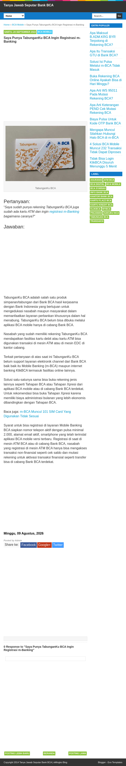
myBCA (106, 209)
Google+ (44, 545)
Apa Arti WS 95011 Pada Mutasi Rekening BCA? (103, 94)
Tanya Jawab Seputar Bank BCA (29, 5)
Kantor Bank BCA (101, 196)
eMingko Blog (60, 762)
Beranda (49, 753)
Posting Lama (77, 753)
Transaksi (96, 221)
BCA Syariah (98, 188)
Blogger (102, 762)
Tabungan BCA (99, 217)
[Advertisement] (45, 81)
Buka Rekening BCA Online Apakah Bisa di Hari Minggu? (106, 80)
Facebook (28, 545)
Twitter (58, 545)
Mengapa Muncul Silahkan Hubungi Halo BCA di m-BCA (104, 133)
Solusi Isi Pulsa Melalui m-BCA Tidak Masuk (105, 65)
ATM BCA (109, 180)
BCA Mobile (45, 32)
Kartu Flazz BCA (100, 200)
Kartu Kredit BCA (101, 205)
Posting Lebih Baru (17, 753)
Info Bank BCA (99, 192)
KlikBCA (95, 209)
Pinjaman (96, 213)
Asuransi (96, 180)
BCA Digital (97, 184)
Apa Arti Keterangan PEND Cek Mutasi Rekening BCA (104, 108)
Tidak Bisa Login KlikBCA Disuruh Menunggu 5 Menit (103, 162)
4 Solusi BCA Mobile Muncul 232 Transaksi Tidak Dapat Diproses (106, 148)
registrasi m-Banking (64, 211)
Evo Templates (115, 762)
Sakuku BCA (111, 213)
